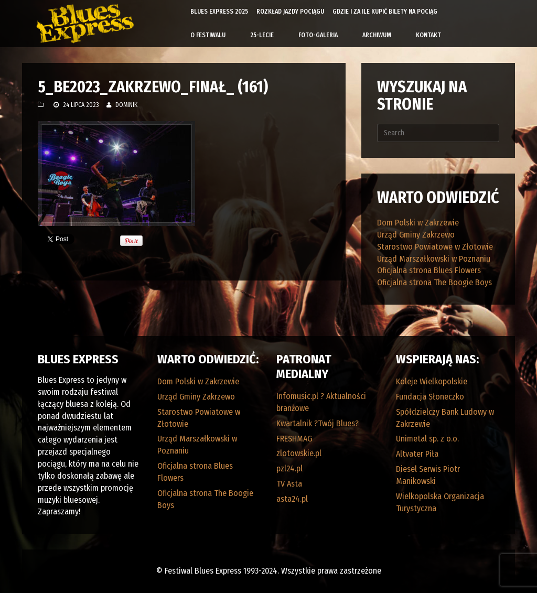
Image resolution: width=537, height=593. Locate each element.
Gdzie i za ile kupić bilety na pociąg (384, 11)
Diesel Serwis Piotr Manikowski (428, 475)
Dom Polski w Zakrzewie (418, 223)
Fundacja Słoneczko (430, 397)
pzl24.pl (289, 468)
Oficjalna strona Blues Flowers (429, 270)
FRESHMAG (294, 439)
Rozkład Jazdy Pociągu (290, 11)
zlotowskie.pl (298, 453)
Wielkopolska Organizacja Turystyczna (440, 502)
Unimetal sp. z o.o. (427, 439)
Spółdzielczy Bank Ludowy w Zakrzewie (445, 418)
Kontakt (428, 35)
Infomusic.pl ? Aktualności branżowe (321, 402)
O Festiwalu (207, 35)
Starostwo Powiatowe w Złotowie (435, 247)
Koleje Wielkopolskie (431, 381)
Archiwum (376, 35)
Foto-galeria (318, 35)
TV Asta (289, 484)
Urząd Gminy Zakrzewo (416, 235)
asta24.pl (292, 499)
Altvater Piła (417, 454)
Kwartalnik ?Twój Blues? (317, 423)
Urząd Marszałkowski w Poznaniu (433, 259)
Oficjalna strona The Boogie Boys (434, 282)
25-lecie (262, 35)
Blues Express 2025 (219, 11)
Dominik (126, 105)
